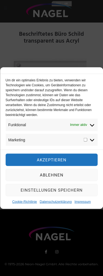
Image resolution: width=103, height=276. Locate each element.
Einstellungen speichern (52, 192)
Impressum (82, 204)
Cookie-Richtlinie (24, 204)
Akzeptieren (51, 161)
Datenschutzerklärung (56, 204)
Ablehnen (51, 177)
